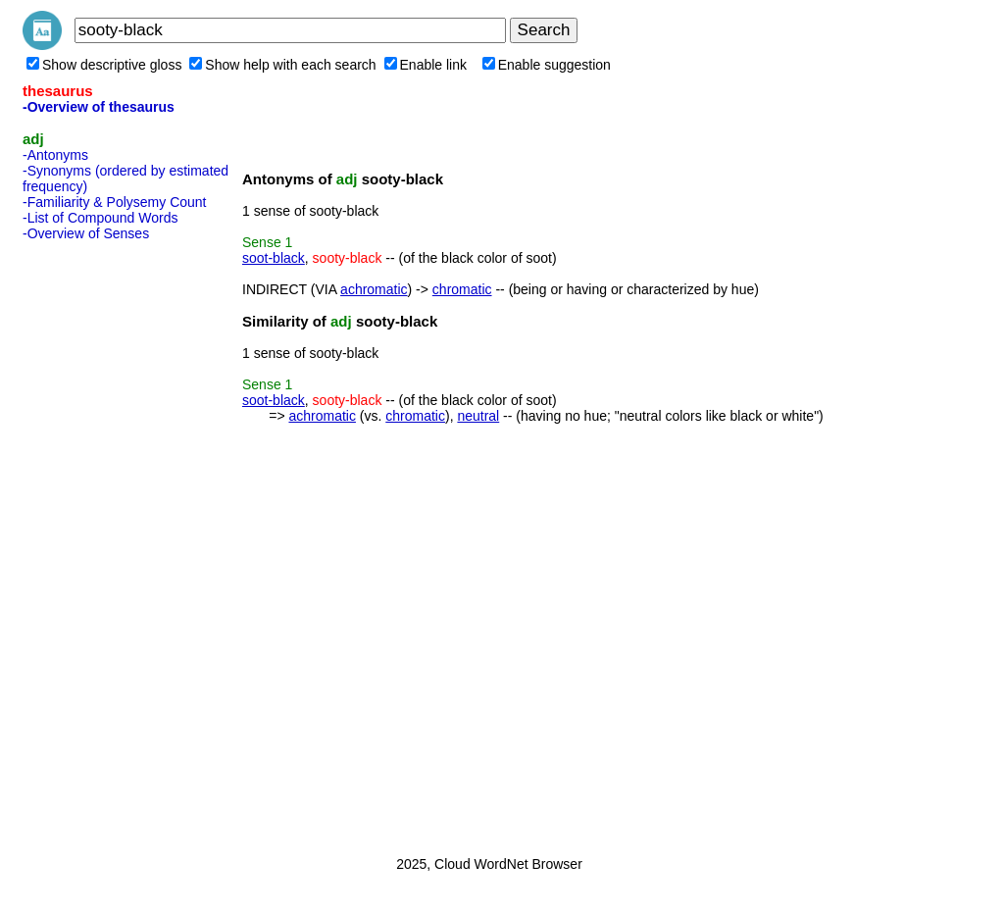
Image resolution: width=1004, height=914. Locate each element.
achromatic (373, 289)
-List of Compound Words (100, 218)
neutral (478, 416)
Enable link (426, 65)
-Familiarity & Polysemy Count (115, 202)
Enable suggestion (546, 65)
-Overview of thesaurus (99, 107)
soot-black (273, 258)
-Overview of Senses (86, 233)
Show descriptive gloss (103, 65)
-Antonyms (55, 155)
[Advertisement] (101, 542)
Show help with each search (282, 65)
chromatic (462, 289)
